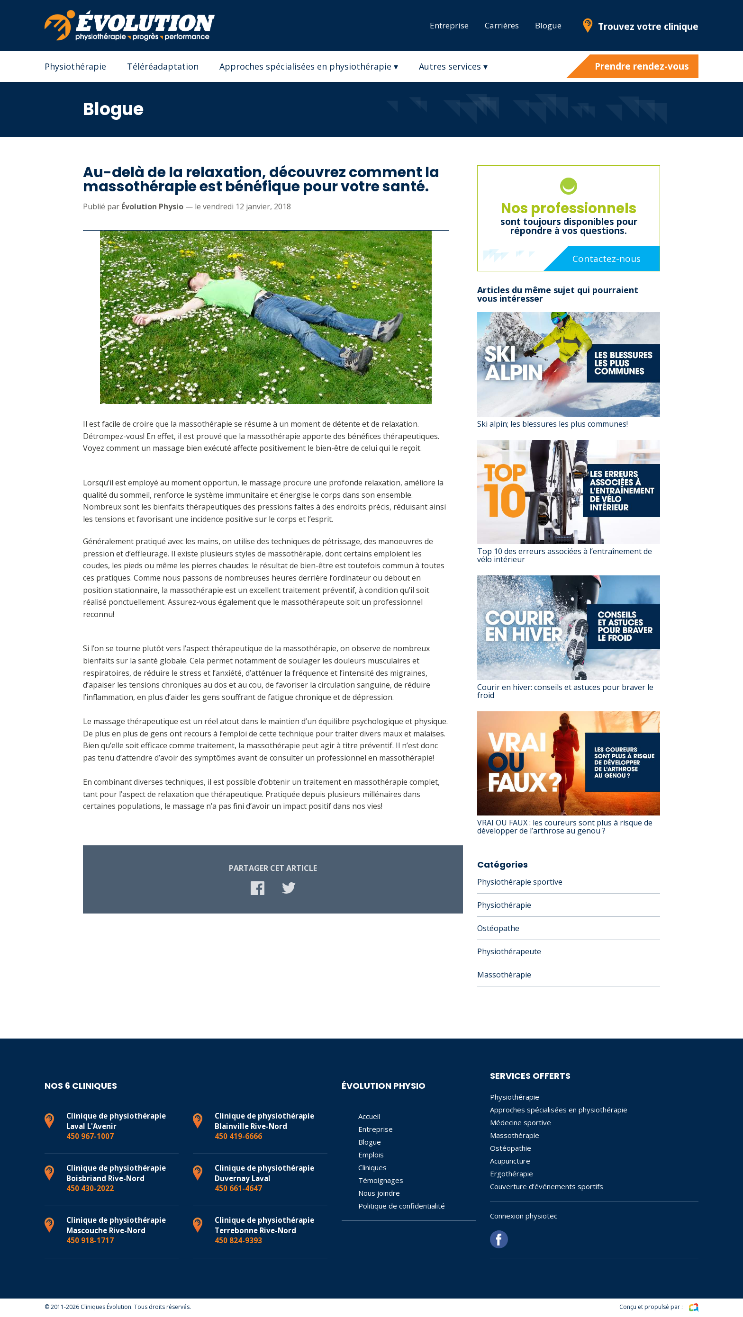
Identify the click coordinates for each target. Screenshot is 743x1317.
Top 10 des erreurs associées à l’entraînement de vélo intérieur (564, 555)
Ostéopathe (498, 928)
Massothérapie (504, 974)
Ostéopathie (510, 1148)
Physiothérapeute (509, 951)
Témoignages (380, 1180)
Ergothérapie (511, 1173)
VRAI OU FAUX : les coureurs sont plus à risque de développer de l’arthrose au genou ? (564, 826)
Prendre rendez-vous (642, 66)
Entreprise (449, 25)
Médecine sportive (520, 1122)
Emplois (371, 1154)
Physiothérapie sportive (519, 882)
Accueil (369, 1116)
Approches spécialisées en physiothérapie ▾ (308, 66)
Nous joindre (379, 1193)
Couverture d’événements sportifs (546, 1186)
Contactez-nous (606, 258)
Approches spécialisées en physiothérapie (558, 1109)
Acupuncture (510, 1160)
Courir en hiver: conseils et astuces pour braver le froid (565, 691)
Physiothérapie (75, 66)
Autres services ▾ (453, 66)
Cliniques (372, 1167)
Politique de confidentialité (401, 1205)
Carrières (502, 25)
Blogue (548, 25)
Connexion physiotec (523, 1215)
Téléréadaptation (163, 66)
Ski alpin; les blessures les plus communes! (552, 424)
